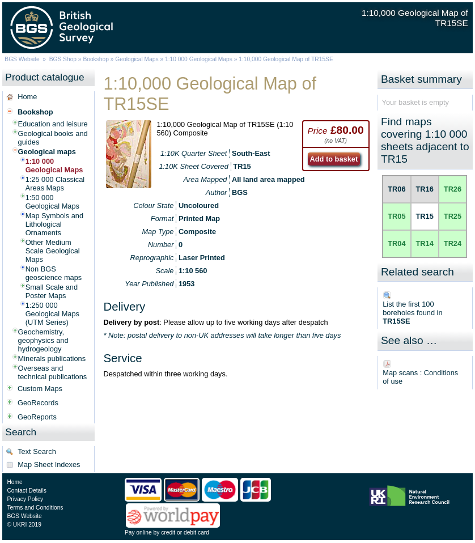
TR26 (452, 189)
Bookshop (96, 59)
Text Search (37, 451)
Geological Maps (136, 59)
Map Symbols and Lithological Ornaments (54, 224)
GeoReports (37, 417)
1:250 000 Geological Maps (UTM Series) (52, 313)
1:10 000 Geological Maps (198, 59)
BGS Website (22, 59)
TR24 (452, 243)
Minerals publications (52, 358)
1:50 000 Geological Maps (52, 201)
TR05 (396, 216)
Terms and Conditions (35, 507)
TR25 (452, 216)
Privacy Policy (25, 499)
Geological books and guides (53, 137)
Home (27, 96)
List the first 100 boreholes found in (412, 312)
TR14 (425, 243)
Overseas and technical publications (52, 372)
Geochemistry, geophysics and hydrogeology (43, 340)
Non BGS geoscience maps (54, 273)
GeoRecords (38, 402)
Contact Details (26, 490)
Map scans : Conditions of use (420, 376)
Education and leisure (53, 124)
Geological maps (47, 151)
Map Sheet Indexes (49, 464)
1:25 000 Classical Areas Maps (55, 183)
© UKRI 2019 (24, 524)
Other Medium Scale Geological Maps (53, 251)
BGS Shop (63, 59)
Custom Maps (40, 388)
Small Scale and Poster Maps (52, 291)
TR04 (396, 243)
